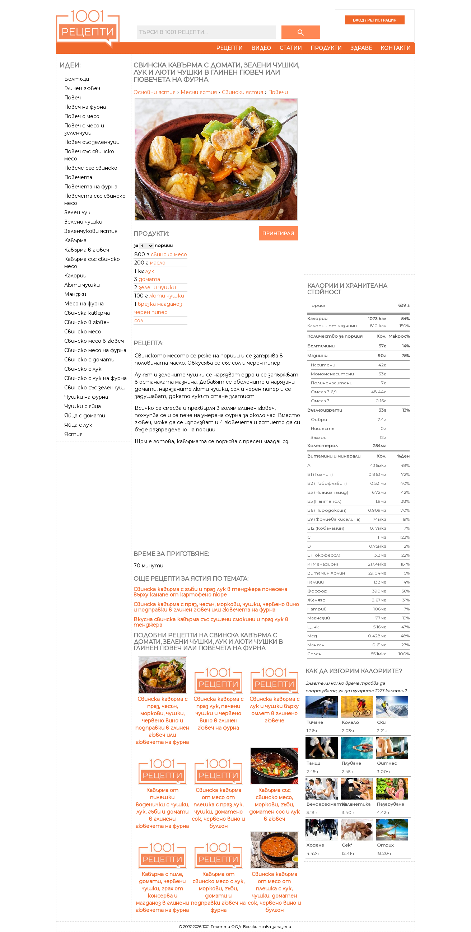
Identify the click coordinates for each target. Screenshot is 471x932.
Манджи (75, 294)
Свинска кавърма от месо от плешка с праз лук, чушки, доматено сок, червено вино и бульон (218, 804)
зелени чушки (157, 287)
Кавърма (75, 240)
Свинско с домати (89, 359)
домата (149, 279)
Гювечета (78, 177)
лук (149, 271)
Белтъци (76, 79)
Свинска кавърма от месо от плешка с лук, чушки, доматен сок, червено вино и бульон (274, 888)
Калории (75, 275)
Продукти (326, 48)
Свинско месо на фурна (95, 350)
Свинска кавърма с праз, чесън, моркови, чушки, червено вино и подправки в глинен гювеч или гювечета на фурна (216, 607)
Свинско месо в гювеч (94, 341)
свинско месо (169, 254)
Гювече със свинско (90, 168)
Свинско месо (82, 331)
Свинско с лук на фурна (95, 378)
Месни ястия (199, 92)
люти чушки (166, 295)
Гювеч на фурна (85, 107)
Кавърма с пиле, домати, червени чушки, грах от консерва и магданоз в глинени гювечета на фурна (162, 888)
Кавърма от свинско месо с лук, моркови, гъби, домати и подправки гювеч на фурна (218, 888)
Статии (291, 48)
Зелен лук (77, 212)
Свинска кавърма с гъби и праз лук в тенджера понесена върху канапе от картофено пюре (210, 592)
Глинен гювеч (82, 88)
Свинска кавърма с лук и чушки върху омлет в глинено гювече (274, 706)
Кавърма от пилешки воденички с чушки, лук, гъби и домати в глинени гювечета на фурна (162, 804)
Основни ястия (155, 92)
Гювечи (278, 92)
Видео (261, 48)
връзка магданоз (160, 304)
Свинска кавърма (87, 313)
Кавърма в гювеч (86, 250)
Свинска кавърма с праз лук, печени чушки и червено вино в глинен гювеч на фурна (218, 710)
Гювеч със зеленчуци (92, 142)
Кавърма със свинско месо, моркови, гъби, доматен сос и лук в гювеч (274, 801)
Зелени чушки (83, 222)
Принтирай (278, 233)
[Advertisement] (94, 551)
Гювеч (72, 97)
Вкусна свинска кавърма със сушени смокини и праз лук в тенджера (211, 622)
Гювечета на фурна (90, 186)
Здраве (361, 48)
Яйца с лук (78, 425)
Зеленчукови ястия (90, 231)
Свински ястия (243, 92)
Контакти (396, 48)
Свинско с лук (83, 369)
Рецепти (229, 48)
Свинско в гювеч (86, 322)
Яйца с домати (84, 415)
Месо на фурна (84, 303)
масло (157, 262)
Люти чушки (82, 285)
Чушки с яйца (82, 406)
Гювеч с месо (81, 116)
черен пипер (151, 312)
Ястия (73, 434)
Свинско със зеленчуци (95, 387)
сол (138, 320)
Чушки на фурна (86, 397)
